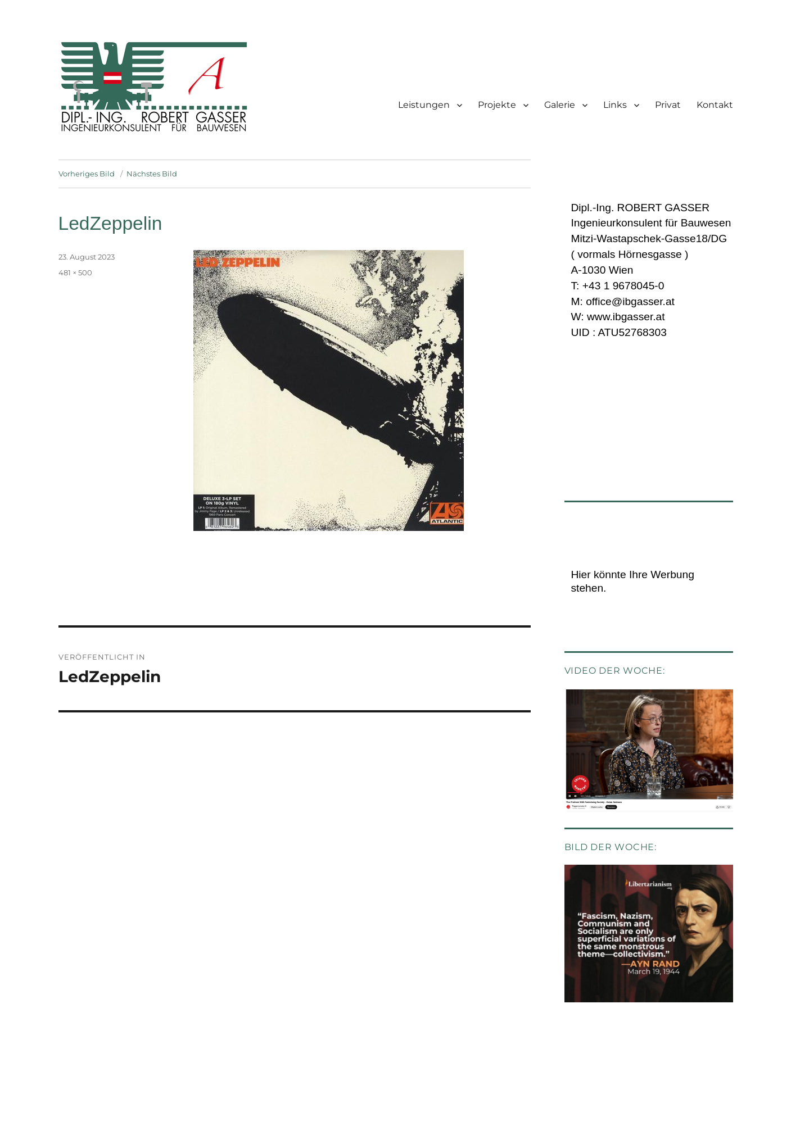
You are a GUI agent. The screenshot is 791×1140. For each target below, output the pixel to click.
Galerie (559, 104)
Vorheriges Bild (86, 173)
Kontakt (715, 104)
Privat (668, 104)
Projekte (497, 104)
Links (615, 104)
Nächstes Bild (151, 173)
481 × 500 (75, 272)
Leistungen (424, 104)
